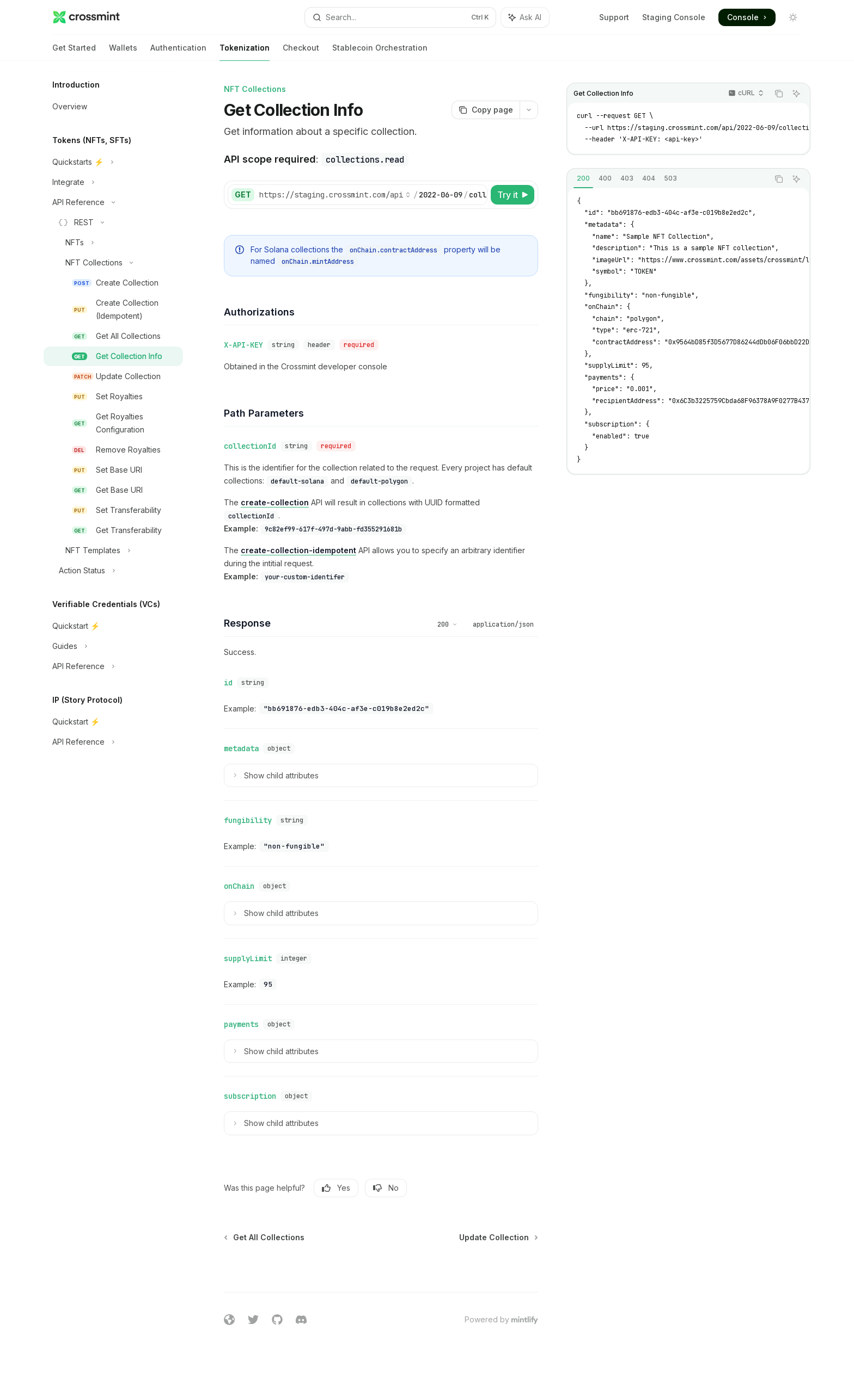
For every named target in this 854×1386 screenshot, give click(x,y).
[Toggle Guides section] (113, 646)
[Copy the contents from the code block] (779, 93)
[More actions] (529, 110)
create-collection (275, 502)
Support (614, 17)
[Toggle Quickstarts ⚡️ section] (113, 162)
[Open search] (400, 17)
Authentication (178, 52)
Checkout (301, 52)
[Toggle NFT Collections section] (113, 263)
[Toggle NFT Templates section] (113, 550)
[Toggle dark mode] (793, 17)
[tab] (583, 178)
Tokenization (244, 52)
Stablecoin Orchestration (380, 52)
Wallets (123, 52)
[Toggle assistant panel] (525, 17)
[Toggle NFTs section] (113, 242)
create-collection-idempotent (298, 550)
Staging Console (673, 17)
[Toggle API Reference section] (113, 202)
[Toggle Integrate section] (113, 182)
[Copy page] (486, 110)
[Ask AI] (796, 93)
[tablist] (667, 179)
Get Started (74, 52)
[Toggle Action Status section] (113, 570)
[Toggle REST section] (113, 222)
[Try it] (512, 195)
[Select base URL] (335, 194)
